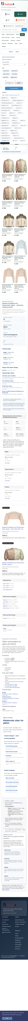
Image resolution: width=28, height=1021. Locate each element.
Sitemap (17, 926)
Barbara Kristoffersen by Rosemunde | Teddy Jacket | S (20, 230)
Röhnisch (5, 133)
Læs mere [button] (18, 1014)
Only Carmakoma (6, 128)
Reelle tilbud (18, 151)
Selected (14, 133)
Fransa (19, 108)
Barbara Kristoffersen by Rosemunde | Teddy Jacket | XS (7, 257)
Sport (20, 43)
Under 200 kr (6, 70)
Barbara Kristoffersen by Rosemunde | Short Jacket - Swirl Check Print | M (7, 286)
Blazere (11, 51)
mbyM (22, 120)
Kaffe (4, 115)
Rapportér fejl (14, 831)
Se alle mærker (5, 143)
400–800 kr (5, 77)
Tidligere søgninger (19, 924)
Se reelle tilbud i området (11, 686)
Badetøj (4, 46)
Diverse (18, 37)
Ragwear (13, 130)
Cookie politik (6, 932)
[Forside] (7, 3)
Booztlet (5, 618)
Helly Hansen (6, 110)
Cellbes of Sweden (18, 100)
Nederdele (10, 43)
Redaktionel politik (6, 926)
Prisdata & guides (19, 938)
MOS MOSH (5, 123)
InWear (12, 113)
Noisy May (5, 125)
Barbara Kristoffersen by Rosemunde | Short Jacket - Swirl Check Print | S (20, 257)
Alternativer (18, 946)
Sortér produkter (5, 62)
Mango (15, 118)
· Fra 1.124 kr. (8, 363)
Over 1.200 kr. (6, 587)
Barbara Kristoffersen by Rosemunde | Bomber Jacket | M (20, 175)
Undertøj (13, 40)
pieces (4, 130)
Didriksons (5, 105)
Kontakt (4, 922)
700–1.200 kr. (6, 585)
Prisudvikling (12, 151)
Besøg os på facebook (20, 922)
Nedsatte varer (20, 25)
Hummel (16, 110)
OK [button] (7, 1018)
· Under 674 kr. (8, 353)
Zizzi (23, 140)
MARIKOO (5, 120)
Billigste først (14, 77)
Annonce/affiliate (18, 829)
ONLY (23, 125)
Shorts (13, 37)
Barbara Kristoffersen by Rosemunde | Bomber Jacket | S (7, 203)
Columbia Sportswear (7, 103)
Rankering (17, 948)
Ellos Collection (16, 105)
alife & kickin (5, 100)
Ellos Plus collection (7, 108)
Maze (14, 120)
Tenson (15, 135)
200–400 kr (14, 74)
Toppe (16, 43)
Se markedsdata (5, 151)
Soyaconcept (5, 135)
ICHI (4, 113)
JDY (20, 113)
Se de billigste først (7, 589)
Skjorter (19, 40)
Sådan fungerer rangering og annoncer (10, 95)
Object (14, 125)
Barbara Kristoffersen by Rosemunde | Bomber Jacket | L (7, 175)
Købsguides (18, 940)
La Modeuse (5, 118)
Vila (15, 140)
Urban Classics (18, 138)
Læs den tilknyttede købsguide (12, 687)
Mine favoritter (8, 26)
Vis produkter (14, 88)
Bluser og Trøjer (6, 37)
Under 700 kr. (6, 583)
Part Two (18, 128)
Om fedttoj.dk (5, 919)
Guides (16, 935)
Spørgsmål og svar (19, 919)
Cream (19, 103)
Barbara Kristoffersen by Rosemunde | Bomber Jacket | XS (20, 203)
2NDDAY (5, 97)
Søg (24, 29)
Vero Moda (5, 140)
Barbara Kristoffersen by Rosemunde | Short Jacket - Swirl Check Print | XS (20, 286)
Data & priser (11, 829)
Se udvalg (7, 463)
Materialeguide (5, 889)
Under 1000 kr (6, 74)
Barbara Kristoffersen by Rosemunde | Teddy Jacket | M (7, 230)
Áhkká (13, 97)
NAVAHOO (16, 123)
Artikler (17, 933)
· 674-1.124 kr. (8, 358)
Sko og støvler (5, 40)
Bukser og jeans (10, 34)
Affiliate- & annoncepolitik (5, 929)
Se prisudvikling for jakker (11, 684)
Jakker (22, 34)
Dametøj (4, 43)
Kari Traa (13, 115)
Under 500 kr (14, 70)
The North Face (6, 138)
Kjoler (3, 34)
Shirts (17, 34)
